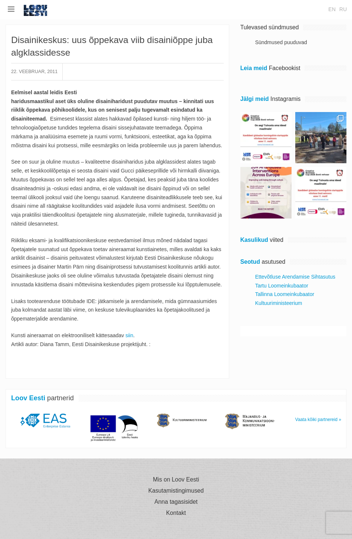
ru (343, 9)
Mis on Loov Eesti (176, 480)
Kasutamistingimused (176, 491)
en (331, 9)
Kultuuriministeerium (278, 303)
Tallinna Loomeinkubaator (285, 294)
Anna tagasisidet (175, 502)
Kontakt (176, 513)
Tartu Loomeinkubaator (281, 286)
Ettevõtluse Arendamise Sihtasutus (295, 277)
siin (129, 335)
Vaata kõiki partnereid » (318, 419)
